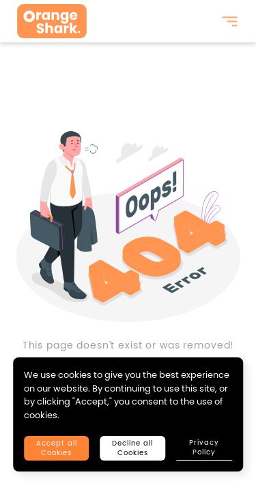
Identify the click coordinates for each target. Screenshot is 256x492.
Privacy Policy (204, 447)
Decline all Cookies (132, 448)
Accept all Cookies (56, 448)
